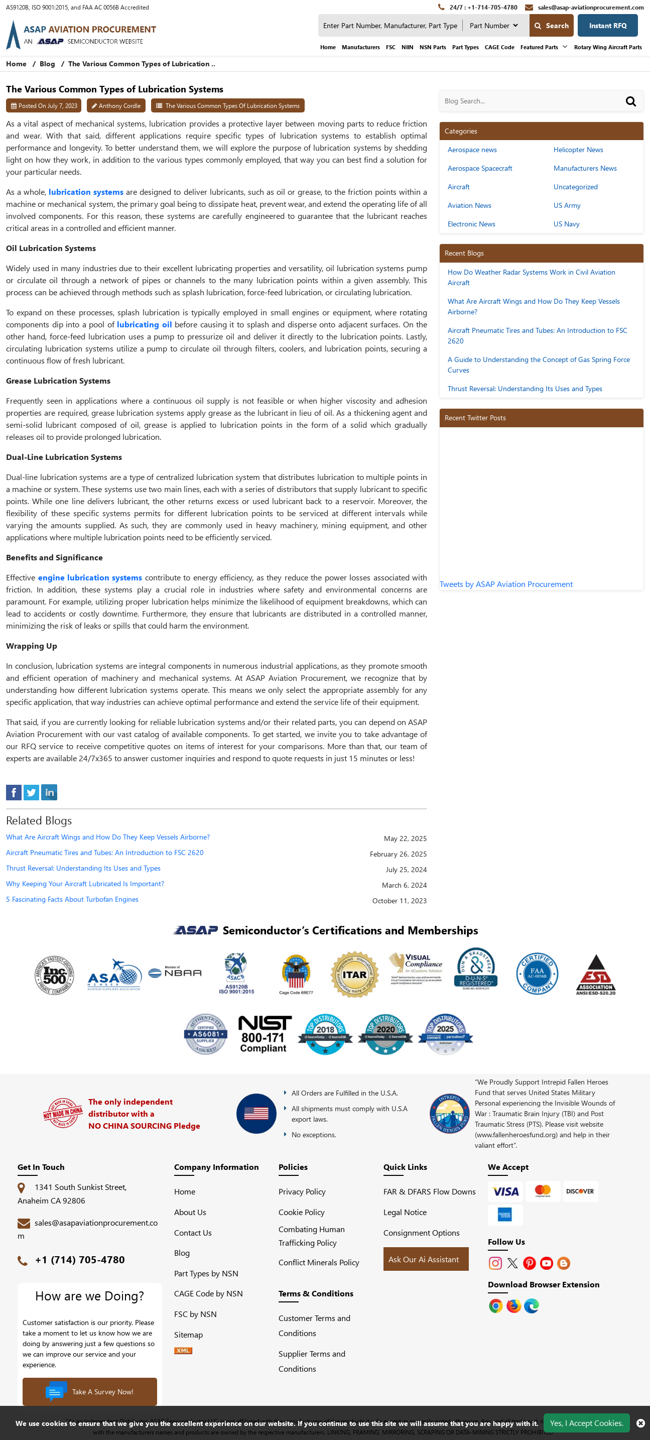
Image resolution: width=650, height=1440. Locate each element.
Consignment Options (421, 1232)
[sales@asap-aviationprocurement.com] (584, 7)
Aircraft (459, 186)
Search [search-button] (552, 25)
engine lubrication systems (90, 577)
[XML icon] (183, 1351)
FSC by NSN (195, 1313)
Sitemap (192, 1334)
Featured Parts (539, 47)
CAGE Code (499, 47)
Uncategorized (576, 186)
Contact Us (193, 1232)
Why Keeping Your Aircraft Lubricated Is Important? (85, 884)
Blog (47, 63)
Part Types (465, 47)
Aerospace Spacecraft (480, 168)
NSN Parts (433, 47)
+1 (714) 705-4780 (80, 1259)
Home (328, 47)
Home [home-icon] (17, 63)
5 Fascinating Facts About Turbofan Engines (72, 899)
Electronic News (471, 223)
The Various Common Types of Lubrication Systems (233, 105)
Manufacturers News (585, 168)
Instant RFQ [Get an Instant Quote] (608, 25)
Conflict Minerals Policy (319, 1262)
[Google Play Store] (515, 1304)
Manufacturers (361, 47)
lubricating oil (144, 324)
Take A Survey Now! (90, 1391)
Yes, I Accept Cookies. (586, 1422)
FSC (391, 47)
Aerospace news (472, 149)
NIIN (408, 47)
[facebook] (14, 791)
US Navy (567, 223)
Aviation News (469, 205)
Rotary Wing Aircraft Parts (608, 47)
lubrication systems (86, 191)
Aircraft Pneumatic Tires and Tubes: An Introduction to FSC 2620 (105, 853)
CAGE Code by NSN (208, 1293)
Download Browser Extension (544, 1284)
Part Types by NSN (206, 1273)
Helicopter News (578, 149)
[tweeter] (31, 791)
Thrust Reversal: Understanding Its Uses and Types (83, 868)
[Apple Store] (497, 1304)
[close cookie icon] (640, 1422)
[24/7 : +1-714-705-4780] (477, 7)
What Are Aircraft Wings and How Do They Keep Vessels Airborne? (108, 837)
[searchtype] (493, 25)
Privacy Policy (302, 1191)
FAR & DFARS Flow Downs (429, 1191)
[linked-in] (49, 791)
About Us (190, 1212)
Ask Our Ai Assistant (423, 1259)
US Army (567, 205)
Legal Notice (405, 1212)
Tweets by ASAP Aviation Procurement (506, 583)
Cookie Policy (302, 1212)
